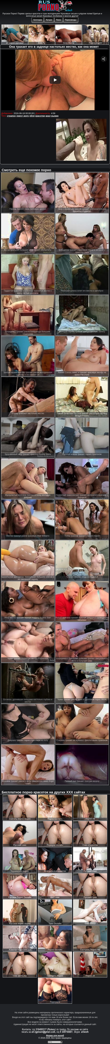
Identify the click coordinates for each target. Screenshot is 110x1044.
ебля (32, 116)
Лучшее (49, 20)
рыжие (54, 116)
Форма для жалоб (55, 1035)
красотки (40, 116)
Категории (37, 20)
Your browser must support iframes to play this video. (55, 80)
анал (48, 116)
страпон (11, 116)
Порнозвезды (70, 20)
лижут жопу (22, 116)
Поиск (58, 20)
